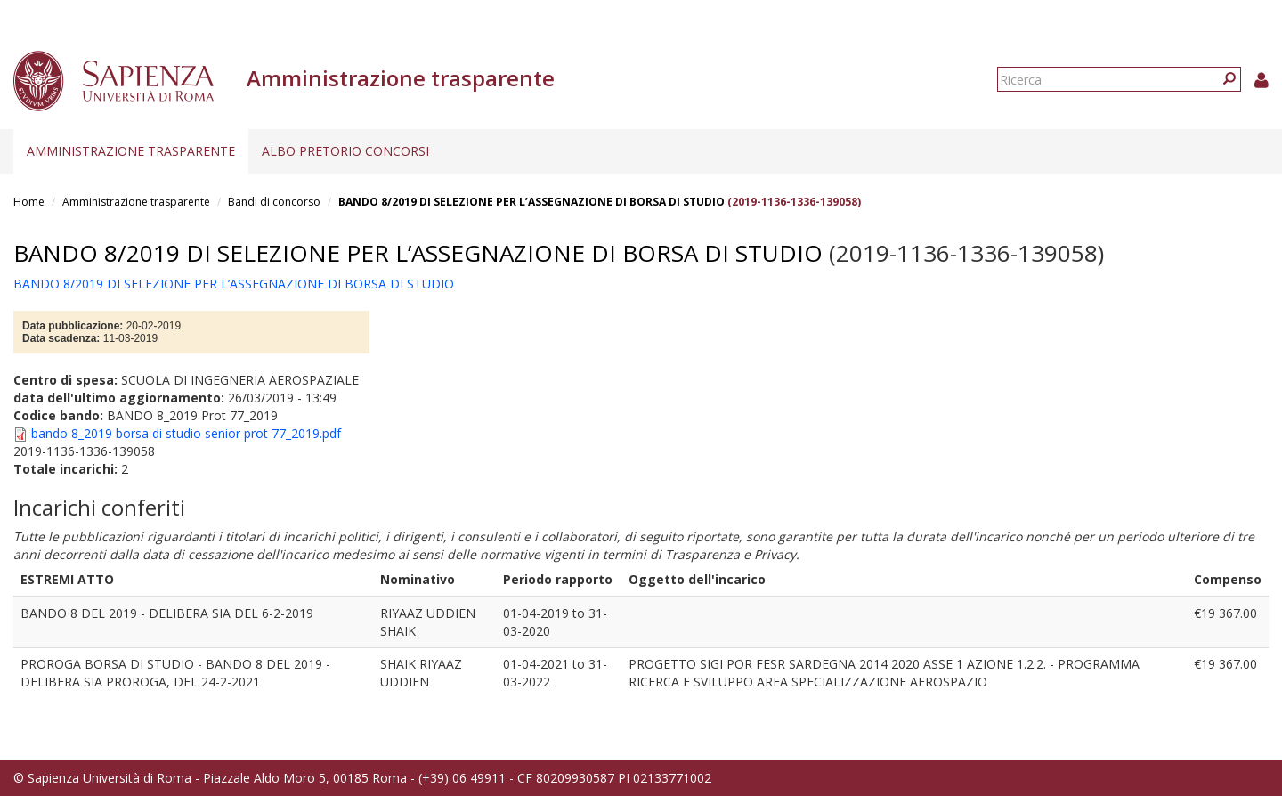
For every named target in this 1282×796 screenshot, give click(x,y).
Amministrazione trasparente (131, 150)
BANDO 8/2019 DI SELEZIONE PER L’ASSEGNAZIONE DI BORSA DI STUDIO (532, 201)
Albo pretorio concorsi (345, 150)
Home (29, 201)
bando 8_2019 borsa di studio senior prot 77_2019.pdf (186, 433)
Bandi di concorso (274, 201)
